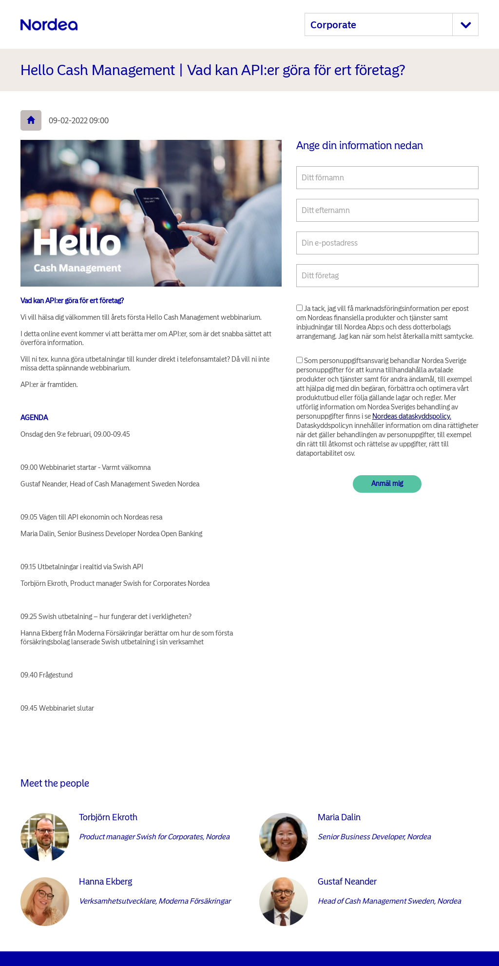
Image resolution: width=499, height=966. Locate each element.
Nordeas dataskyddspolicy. (411, 416)
